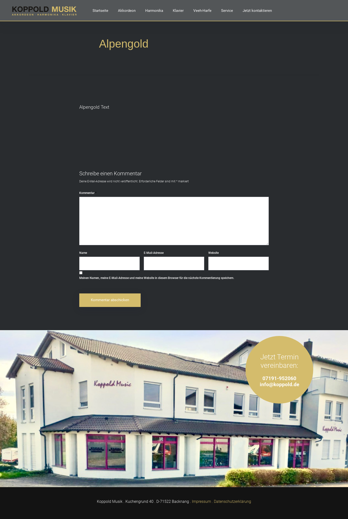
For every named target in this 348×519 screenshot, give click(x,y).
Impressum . (202, 501)
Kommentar (87, 193)
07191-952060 (279, 378)
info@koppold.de (279, 384)
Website (213, 253)
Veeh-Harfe (202, 10)
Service (227, 10)
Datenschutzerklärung (232, 501)
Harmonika (154, 10)
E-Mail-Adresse (154, 253)
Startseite (100, 10)
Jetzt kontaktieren (257, 10)
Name (83, 253)
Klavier (178, 10)
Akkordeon (127, 10)
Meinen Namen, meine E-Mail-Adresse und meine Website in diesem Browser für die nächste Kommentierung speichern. (156, 278)
